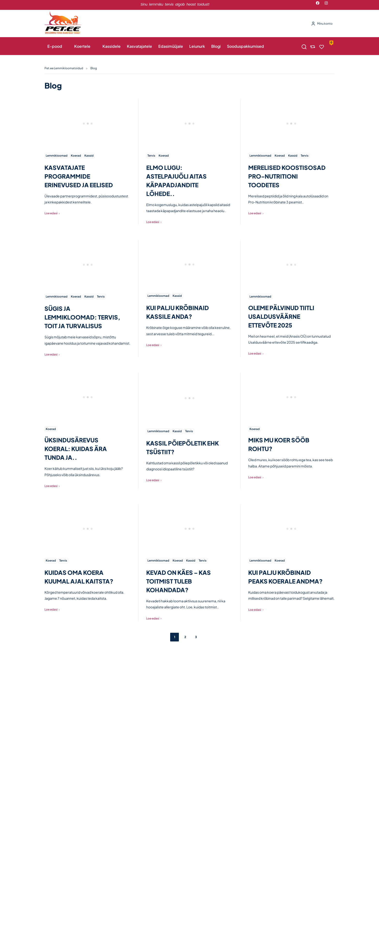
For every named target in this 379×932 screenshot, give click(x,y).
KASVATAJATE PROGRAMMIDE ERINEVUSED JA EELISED (78, 176)
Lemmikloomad (56, 155)
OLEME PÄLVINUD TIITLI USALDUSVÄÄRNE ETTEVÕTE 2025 (281, 316)
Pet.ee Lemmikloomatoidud (63, 68)
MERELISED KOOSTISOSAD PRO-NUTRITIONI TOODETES (287, 176)
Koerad (76, 155)
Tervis (151, 155)
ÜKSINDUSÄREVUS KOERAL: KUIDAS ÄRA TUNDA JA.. (75, 448)
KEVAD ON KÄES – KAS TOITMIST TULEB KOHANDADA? (178, 581)
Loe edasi (51, 213)
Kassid (89, 155)
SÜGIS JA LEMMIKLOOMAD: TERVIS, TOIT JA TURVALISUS (82, 317)
